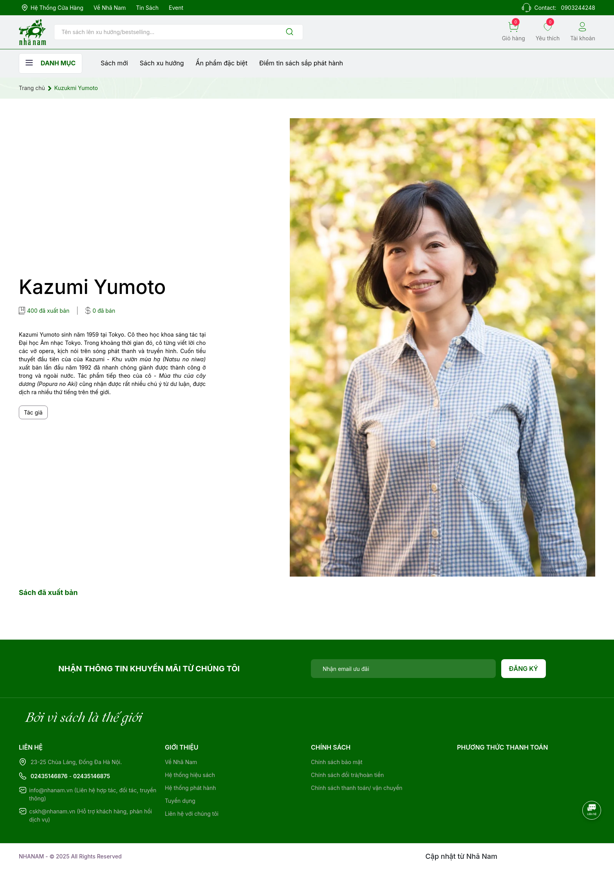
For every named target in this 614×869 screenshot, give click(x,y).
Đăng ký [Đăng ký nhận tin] (523, 668)
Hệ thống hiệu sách (190, 775)
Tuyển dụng (180, 800)
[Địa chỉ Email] (403, 668)
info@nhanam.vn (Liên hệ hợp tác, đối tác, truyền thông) (92, 794)
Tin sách (147, 7)
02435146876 (49, 776)
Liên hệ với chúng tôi (192, 813)
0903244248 (578, 7)
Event (176, 7)
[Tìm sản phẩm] (178, 32)
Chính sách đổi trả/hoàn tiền (347, 775)
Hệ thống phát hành (190, 787)
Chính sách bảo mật (336, 762)
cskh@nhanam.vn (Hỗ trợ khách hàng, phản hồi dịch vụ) (90, 815)
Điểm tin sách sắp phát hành (301, 63)
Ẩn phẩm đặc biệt (221, 63)
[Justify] (289, 32)
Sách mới (114, 63)
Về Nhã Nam (110, 7)
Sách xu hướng (162, 63)
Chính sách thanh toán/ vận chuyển (357, 787)
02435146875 (91, 776)
